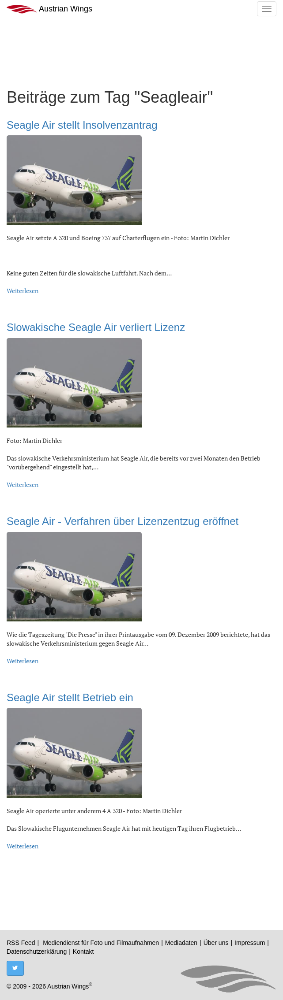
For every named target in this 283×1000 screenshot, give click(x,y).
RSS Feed (21, 942)
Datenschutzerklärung (37, 951)
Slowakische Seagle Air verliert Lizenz (96, 327)
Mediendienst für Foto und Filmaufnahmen (101, 942)
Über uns (216, 942)
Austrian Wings (49, 9)
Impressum (249, 942)
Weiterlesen (22, 290)
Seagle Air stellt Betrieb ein (70, 697)
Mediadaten (181, 942)
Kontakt (83, 951)
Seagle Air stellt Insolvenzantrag (82, 125)
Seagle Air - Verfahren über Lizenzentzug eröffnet (122, 521)
